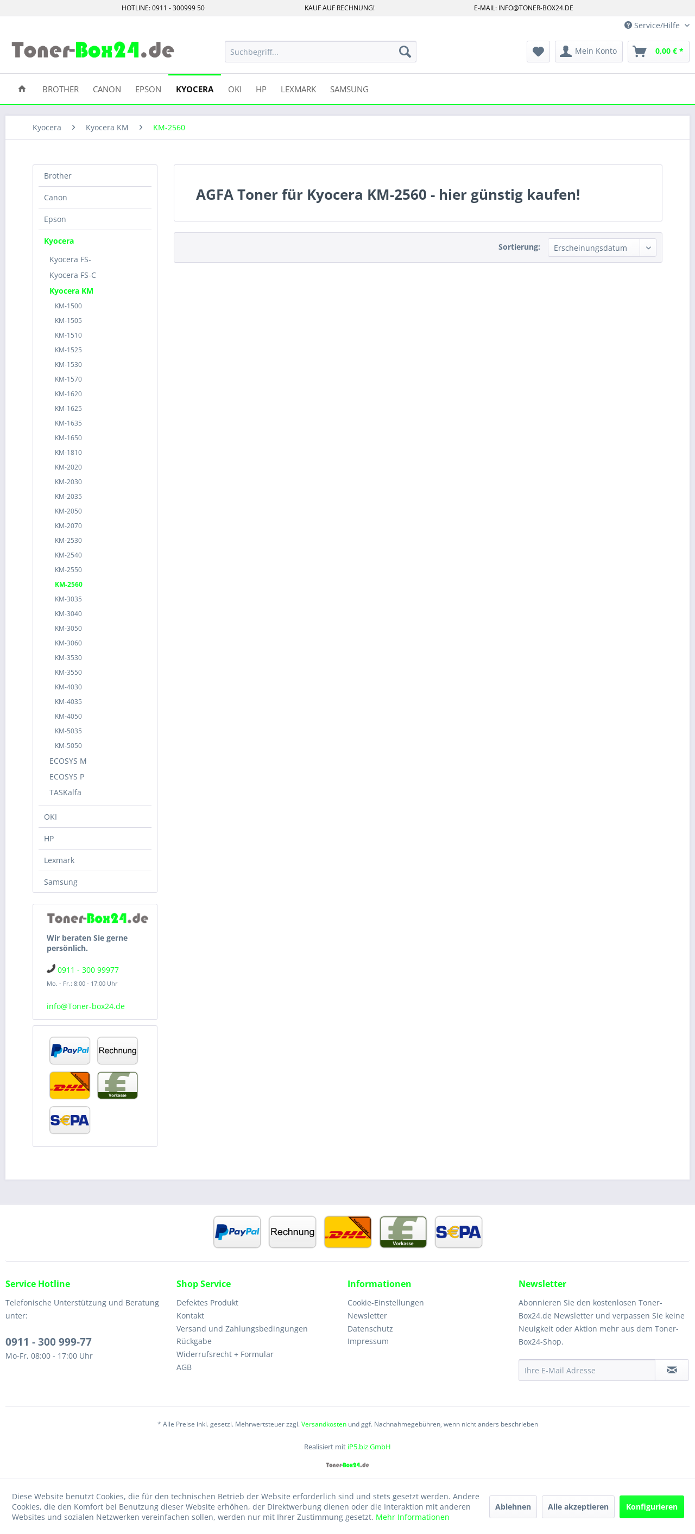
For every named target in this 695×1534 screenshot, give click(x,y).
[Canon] (107, 88)
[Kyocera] (194, 88)
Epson (55, 219)
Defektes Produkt (207, 1302)
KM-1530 (68, 364)
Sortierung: (519, 247)
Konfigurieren (652, 1506)
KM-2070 (68, 525)
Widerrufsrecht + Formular (225, 1354)
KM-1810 (68, 452)
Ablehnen (513, 1506)
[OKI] (235, 88)
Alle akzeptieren (578, 1506)
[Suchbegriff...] (320, 51)
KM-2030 (68, 481)
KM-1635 (68, 423)
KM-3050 (68, 628)
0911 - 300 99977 (88, 970)
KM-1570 (68, 379)
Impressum (368, 1341)
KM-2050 (68, 511)
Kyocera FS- (70, 259)
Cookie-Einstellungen (386, 1302)
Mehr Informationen (413, 1517)
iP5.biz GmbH (369, 1446)
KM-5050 (68, 745)
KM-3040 (68, 613)
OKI (50, 817)
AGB (184, 1367)
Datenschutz (370, 1328)
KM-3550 (68, 672)
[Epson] (148, 88)
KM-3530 (68, 657)
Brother (58, 175)
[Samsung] (349, 88)
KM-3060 (68, 643)
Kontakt (190, 1315)
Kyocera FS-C (72, 275)
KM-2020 (68, 467)
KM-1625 (68, 408)
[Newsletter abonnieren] (672, 1370)
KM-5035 (68, 731)
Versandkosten (323, 1424)
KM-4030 (68, 687)
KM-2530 (68, 540)
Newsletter (367, 1315)
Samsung (61, 882)
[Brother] (60, 88)
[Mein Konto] (589, 51)
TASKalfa (65, 792)
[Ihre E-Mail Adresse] (587, 1370)
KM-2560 (69, 584)
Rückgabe (194, 1341)
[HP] (261, 88)
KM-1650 (68, 437)
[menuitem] (320, 51)
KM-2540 (68, 555)
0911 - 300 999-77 (48, 1342)
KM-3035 (68, 599)
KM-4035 (68, 701)
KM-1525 (68, 349)
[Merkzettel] (538, 51)
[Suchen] (405, 51)
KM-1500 (68, 305)
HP (49, 838)
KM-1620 (68, 393)
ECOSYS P (66, 776)
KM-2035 (68, 496)
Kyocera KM (71, 291)
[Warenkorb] (659, 51)
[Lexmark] (298, 88)
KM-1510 (68, 335)
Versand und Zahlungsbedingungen (242, 1328)
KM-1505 (68, 320)
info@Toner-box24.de (86, 1006)
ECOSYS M (68, 761)
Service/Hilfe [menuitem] (653, 25)
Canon (55, 197)
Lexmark (59, 860)
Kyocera (59, 241)
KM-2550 (68, 569)
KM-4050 (68, 716)
